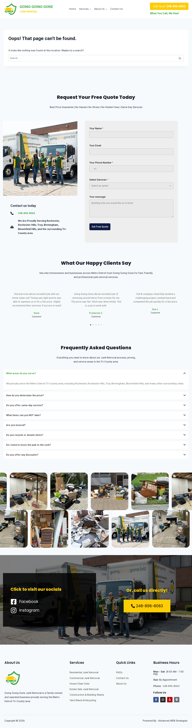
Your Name (96, 128)
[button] (6, 305)
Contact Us (116, 8)
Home (72, 8)
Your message (97, 196)
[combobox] (93, 169)
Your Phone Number (101, 162)
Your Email (95, 145)
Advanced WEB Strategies (173, 720)
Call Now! (169, 6)
